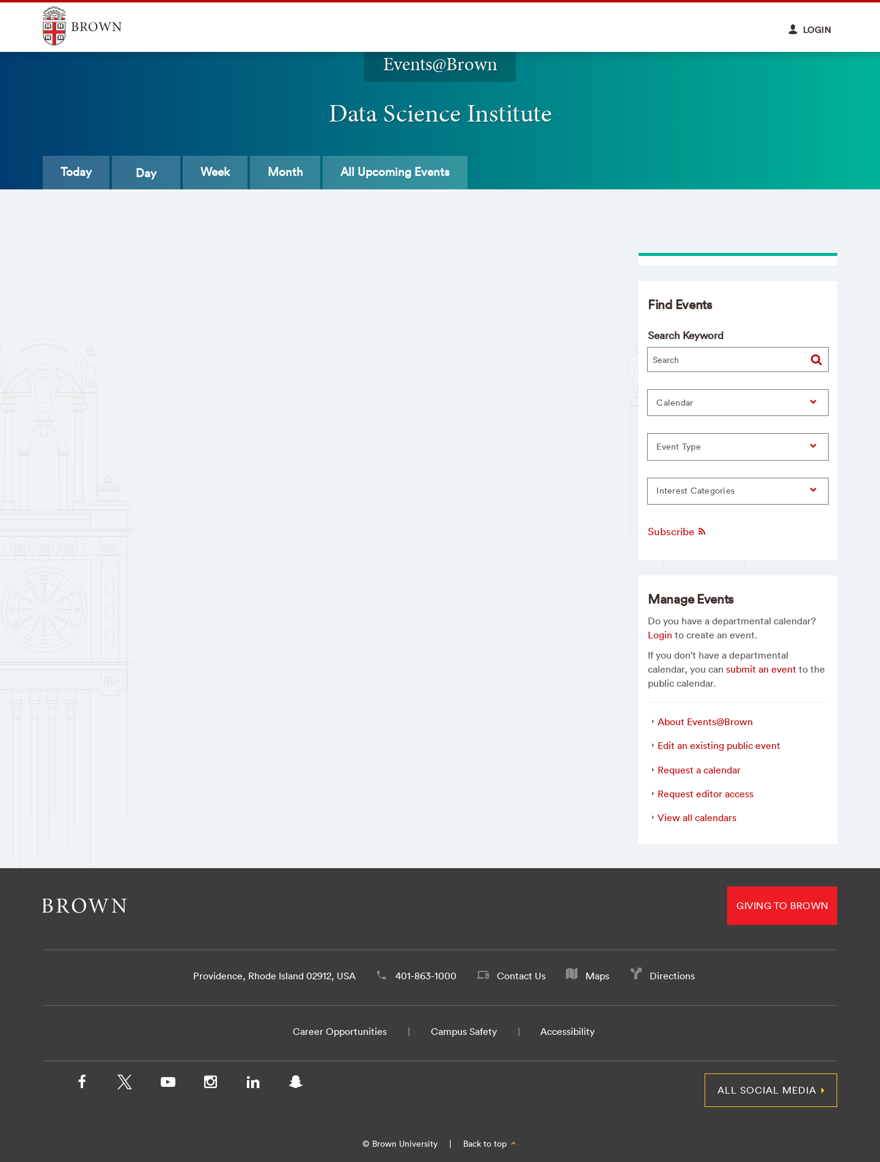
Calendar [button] (674, 402)
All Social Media (766, 1090)
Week (233, 173)
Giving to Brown (782, 905)
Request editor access (706, 793)
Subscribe (677, 531)
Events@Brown (440, 64)
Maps (597, 976)
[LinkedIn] (253, 1084)
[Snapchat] (295, 1084)
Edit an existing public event (719, 745)
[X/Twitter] (124, 1084)
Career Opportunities (340, 1031)
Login (660, 635)
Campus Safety (464, 1031)
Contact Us (521, 976)
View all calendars (697, 817)
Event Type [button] (678, 446)
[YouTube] (167, 1084)
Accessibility (567, 1031)
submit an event (761, 669)
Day (158, 173)
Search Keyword (686, 335)
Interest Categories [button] (695, 490)
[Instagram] (210, 1084)
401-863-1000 (426, 976)
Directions (672, 976)
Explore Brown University (96, 26)
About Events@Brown (705, 721)
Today (82, 173)
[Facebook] (82, 1084)
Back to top (490, 1143)
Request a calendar (699, 770)
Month (316, 173)
